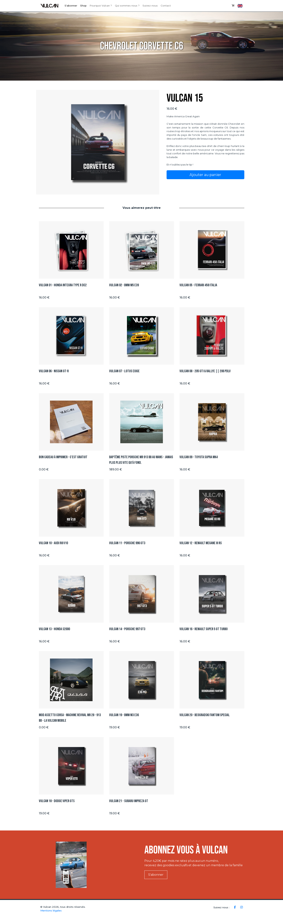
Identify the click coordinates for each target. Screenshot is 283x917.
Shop (83, 5)
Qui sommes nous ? (127, 5)
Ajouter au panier (205, 175)
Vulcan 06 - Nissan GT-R (54, 371)
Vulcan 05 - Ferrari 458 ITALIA (198, 285)
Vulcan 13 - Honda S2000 (54, 629)
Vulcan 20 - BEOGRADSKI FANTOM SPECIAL (205, 715)
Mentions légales (51, 910)
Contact (166, 5)
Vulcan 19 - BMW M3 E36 (124, 715)
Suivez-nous (150, 5)
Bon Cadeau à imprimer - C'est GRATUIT (63, 457)
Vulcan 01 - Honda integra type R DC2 (63, 285)
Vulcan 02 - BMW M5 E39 (124, 285)
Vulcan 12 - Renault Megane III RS (201, 543)
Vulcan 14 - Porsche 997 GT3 (127, 629)
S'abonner (71, 5)
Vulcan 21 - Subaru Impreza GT (128, 801)
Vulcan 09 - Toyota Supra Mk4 (199, 457)
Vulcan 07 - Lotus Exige (124, 371)
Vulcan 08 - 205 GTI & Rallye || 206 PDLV (205, 371)
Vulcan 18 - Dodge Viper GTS (57, 801)
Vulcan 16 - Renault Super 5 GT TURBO (204, 629)
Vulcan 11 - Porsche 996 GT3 (127, 543)
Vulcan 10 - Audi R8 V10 (53, 543)
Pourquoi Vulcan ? (101, 5)
